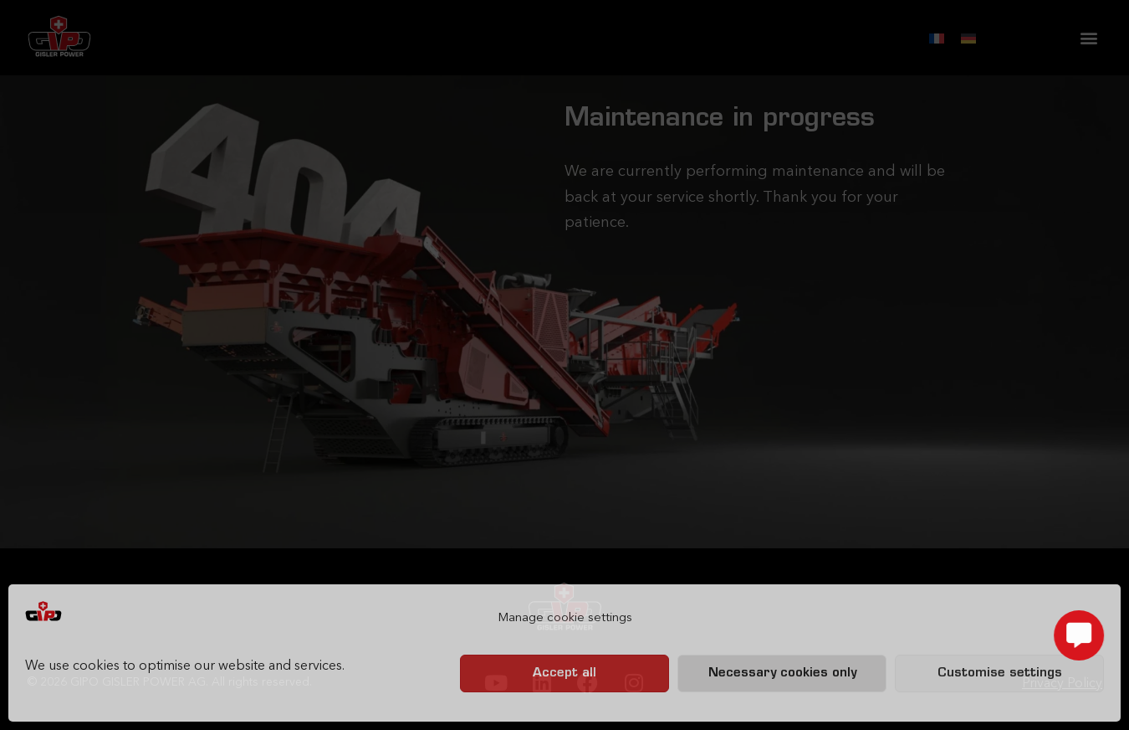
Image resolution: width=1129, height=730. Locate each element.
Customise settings (999, 673)
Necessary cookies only (782, 673)
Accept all (564, 673)
